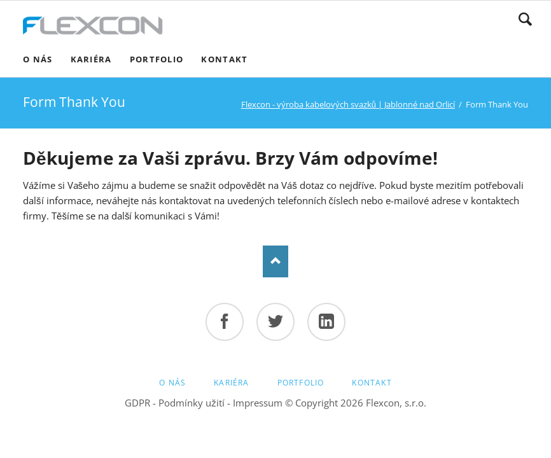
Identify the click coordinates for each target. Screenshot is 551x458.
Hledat (525, 19)
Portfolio (300, 382)
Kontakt (371, 382)
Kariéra (231, 382)
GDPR (137, 402)
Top (275, 261)
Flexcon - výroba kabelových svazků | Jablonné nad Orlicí (348, 104)
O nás (172, 382)
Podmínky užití (191, 402)
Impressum (257, 402)
